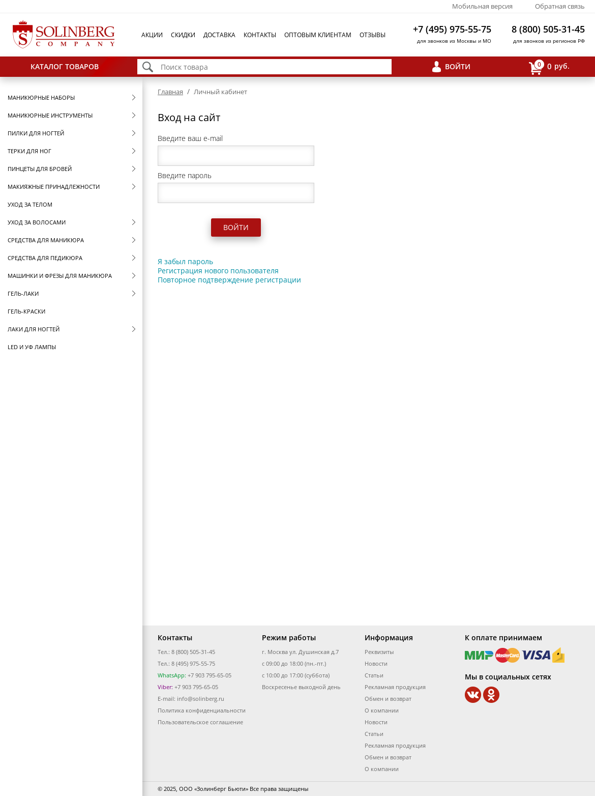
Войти (457, 66)
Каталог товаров (65, 66)
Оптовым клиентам (317, 35)
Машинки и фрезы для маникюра (60, 275)
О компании (382, 710)
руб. (549, 67)
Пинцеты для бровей (40, 169)
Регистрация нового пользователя (218, 270)
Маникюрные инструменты (50, 115)
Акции (152, 35)
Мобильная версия (482, 6)
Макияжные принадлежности (54, 186)
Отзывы (372, 35)
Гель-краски (26, 311)
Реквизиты (379, 652)
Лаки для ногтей (34, 329)
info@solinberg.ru (200, 698)
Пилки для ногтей (36, 133)
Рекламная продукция (395, 687)
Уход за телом (30, 204)
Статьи (374, 675)
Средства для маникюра (46, 240)
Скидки (183, 35)
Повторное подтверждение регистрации (229, 280)
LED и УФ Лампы (32, 347)
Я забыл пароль (185, 261)
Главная (170, 91)
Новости (376, 663)
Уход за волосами (37, 222)
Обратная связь (560, 6)
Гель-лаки (23, 293)
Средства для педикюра (45, 258)
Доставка (219, 35)
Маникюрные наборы (41, 97)
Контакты (260, 35)
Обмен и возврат (388, 698)
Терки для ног (29, 151)
